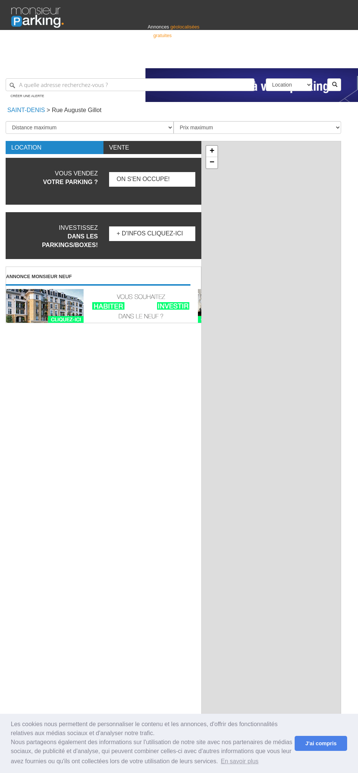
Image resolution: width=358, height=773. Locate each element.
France (298, 59)
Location (26, 147)
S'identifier (254, 59)
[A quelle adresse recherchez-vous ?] (130, 85)
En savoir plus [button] (240, 761)
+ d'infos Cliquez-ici (150, 233)
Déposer (278, 59)
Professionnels (223, 59)
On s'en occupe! (143, 179)
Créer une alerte (27, 96)
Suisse (340, 59)
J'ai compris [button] (320, 743)
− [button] (212, 162)
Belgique (319, 59)
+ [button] (212, 151)
